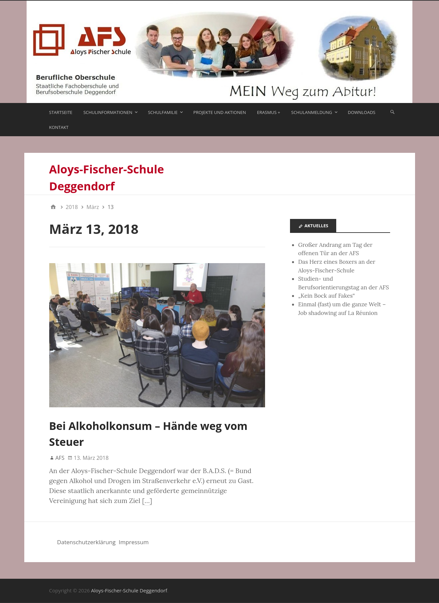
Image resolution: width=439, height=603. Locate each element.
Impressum (134, 542)
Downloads (361, 112)
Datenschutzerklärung (86, 542)
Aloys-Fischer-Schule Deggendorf (129, 590)
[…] (147, 500)
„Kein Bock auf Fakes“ (326, 295)
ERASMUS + (268, 112)
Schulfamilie (163, 112)
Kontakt (59, 127)
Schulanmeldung (311, 112)
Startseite (61, 112)
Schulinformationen (107, 112)
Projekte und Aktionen (219, 112)
